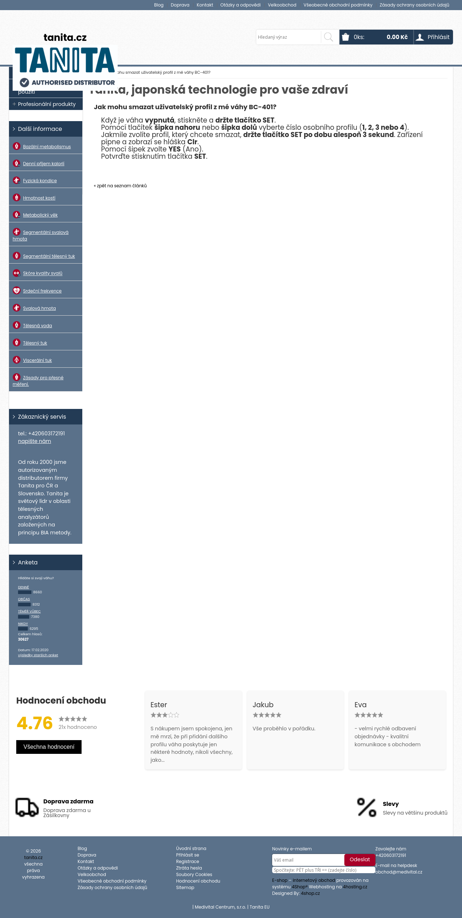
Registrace (187, 861)
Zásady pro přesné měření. (38, 380)
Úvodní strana (191, 848)
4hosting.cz (355, 887)
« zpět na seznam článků (120, 186)
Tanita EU (260, 907)
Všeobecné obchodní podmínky (338, 5)
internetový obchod (314, 880)
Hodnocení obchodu (198, 881)
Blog (159, 5)
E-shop (280, 880)
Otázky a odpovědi (241, 5)
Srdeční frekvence (37, 290)
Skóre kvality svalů (37, 273)
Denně (23, 587)
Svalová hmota (34, 308)
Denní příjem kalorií (38, 163)
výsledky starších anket (38, 655)
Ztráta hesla (189, 868)
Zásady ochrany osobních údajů (414, 5)
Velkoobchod (282, 5)
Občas (24, 599)
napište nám (34, 441)
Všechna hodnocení (48, 747)
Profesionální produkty (47, 104)
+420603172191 (390, 855)
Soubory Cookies (194, 874)
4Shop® (300, 887)
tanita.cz (65, 37)
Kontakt (205, 5)
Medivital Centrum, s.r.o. (220, 907)
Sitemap (185, 887)
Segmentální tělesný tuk (44, 256)
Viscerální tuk (32, 360)
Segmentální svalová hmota (41, 235)
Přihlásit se (187, 855)
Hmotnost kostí (34, 197)
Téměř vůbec (29, 611)
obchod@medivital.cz (398, 872)
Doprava (180, 5)
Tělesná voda (32, 325)
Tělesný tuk (30, 342)
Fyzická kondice (35, 180)
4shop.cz (310, 893)
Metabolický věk (35, 214)
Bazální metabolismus (42, 146)
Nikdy (23, 623)
